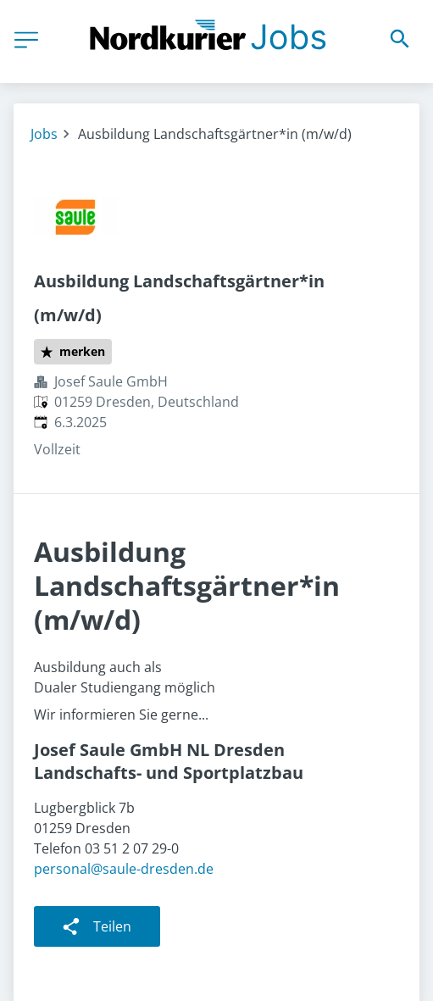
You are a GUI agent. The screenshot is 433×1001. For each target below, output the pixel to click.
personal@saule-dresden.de (124, 868)
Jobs (44, 134)
